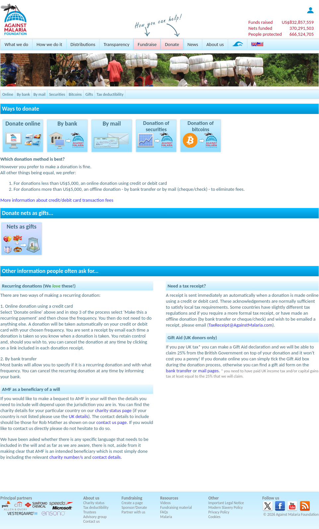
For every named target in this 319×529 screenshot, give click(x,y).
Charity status (93, 503)
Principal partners (16, 498)
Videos (165, 503)
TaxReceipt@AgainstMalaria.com (240, 325)
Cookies (214, 516)
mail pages (208, 371)
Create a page (132, 503)
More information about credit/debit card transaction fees (56, 200)
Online (7, 94)
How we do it (49, 44)
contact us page (111, 422)
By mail (39, 94)
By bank (23, 94)
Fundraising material (176, 507)
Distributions (83, 44)
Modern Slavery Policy (225, 507)
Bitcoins (75, 94)
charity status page (113, 410)
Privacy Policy (218, 512)
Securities (57, 94)
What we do (16, 44)
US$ (298, 22)
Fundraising (132, 498)
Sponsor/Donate (134, 507)
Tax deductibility (109, 94)
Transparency (116, 44)
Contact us (91, 521)
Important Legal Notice (226, 503)
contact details (107, 457)
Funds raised (260, 22)
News (192, 44)
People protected (265, 34)
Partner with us (134, 512)
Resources (169, 498)
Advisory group (95, 516)
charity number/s (66, 457)
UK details (78, 416)
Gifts (89, 94)
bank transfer (179, 371)
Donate (172, 44)
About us (214, 44)
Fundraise (147, 44)
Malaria (166, 516)
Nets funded (260, 28)
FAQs (164, 512)
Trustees (89, 512)
